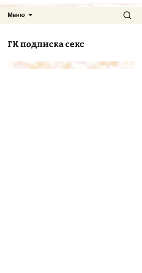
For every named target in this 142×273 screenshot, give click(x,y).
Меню (16, 15)
